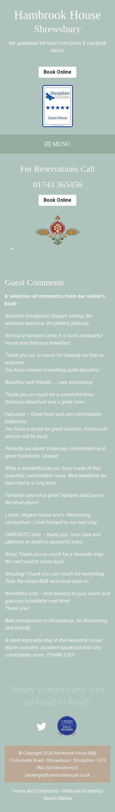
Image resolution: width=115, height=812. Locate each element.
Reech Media (58, 798)
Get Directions (60, 767)
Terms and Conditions (35, 791)
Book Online (57, 72)
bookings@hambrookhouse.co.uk (57, 775)
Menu (57, 144)
